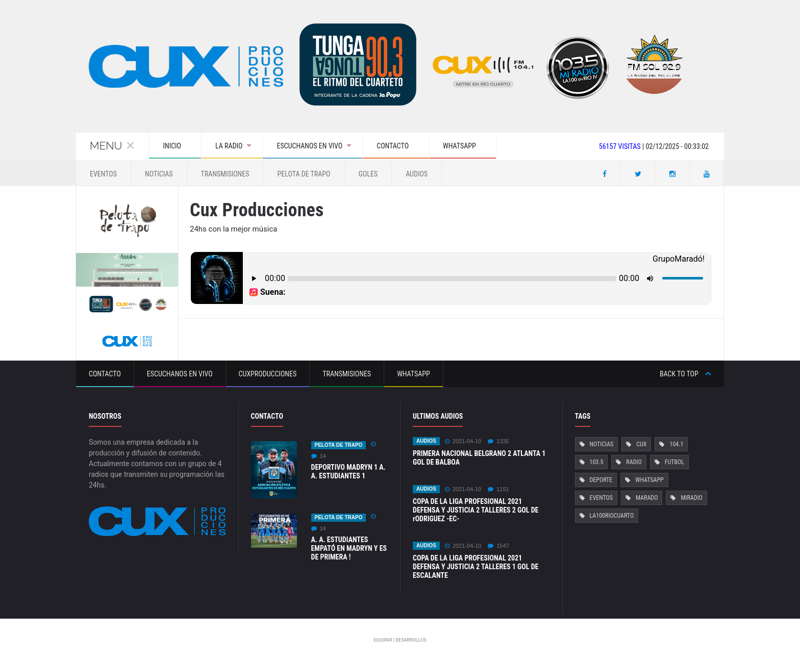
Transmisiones (225, 174)
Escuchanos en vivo (180, 374)
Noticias (159, 174)
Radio (633, 462)
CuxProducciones (268, 374)
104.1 (676, 444)
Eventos (103, 174)
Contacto (105, 374)
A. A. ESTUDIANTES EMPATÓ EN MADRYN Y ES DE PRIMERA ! (349, 548)
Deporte (601, 479)
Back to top (685, 374)
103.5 (597, 462)
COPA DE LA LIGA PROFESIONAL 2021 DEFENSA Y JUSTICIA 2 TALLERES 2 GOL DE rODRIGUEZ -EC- (475, 510)
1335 (498, 441)
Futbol (674, 462)
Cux (641, 444)
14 (318, 456)
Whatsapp (413, 374)
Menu (112, 145)
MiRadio (691, 497)
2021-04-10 (463, 441)
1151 (498, 489)
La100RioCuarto (612, 515)
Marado (647, 497)
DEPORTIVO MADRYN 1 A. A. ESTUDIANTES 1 (348, 471)
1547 (498, 546)
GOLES (368, 174)
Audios (417, 174)
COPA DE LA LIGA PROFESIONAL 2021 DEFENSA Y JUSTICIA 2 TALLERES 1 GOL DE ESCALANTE (475, 566)
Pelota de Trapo (303, 174)
